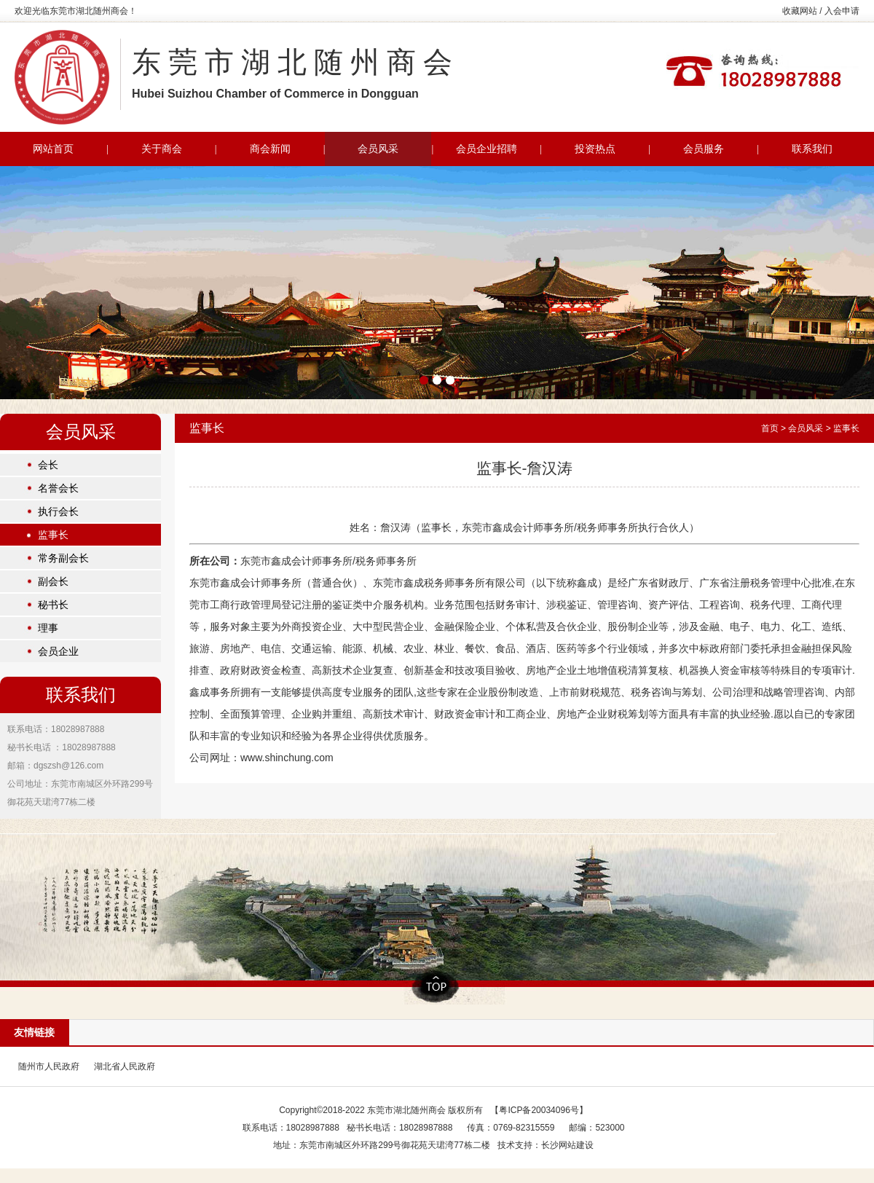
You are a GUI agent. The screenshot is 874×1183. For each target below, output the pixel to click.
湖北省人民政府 (124, 1066)
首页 (770, 428)
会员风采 (805, 428)
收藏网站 (799, 11)
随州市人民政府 (48, 1066)
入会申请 (841, 11)
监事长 (846, 428)
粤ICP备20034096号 (538, 1110)
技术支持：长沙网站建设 (545, 1145)
